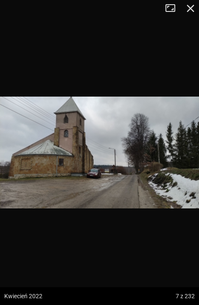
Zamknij (190, 8)
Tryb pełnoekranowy (173, 8)
